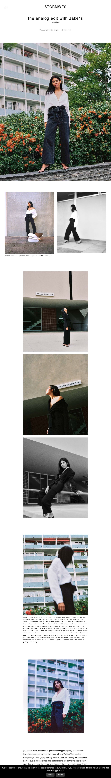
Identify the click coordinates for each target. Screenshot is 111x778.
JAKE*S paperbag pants (44, 617)
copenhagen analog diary (35, 758)
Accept (50, 775)
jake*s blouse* (11, 255)
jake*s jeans (24, 255)
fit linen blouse (60, 624)
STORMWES (55, 7)
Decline (60, 775)
